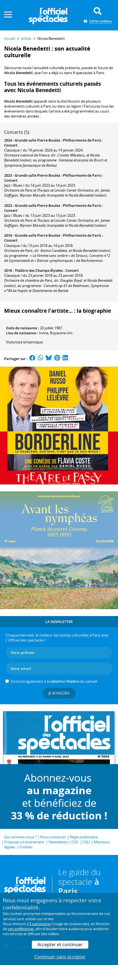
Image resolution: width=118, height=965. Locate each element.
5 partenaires (40, 923)
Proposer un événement (24, 841)
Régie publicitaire (84, 836)
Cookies (25, 846)
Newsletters (58, 841)
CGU (86, 841)
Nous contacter (53, 836)
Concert (10, 145)
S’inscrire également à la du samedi (54, 681)
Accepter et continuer (60, 944)
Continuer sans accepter (60, 957)
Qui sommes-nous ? (20, 836)
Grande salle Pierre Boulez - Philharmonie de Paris (58, 140)
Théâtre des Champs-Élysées (39, 270)
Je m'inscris (59, 693)
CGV (74, 841)
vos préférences (21, 928)
